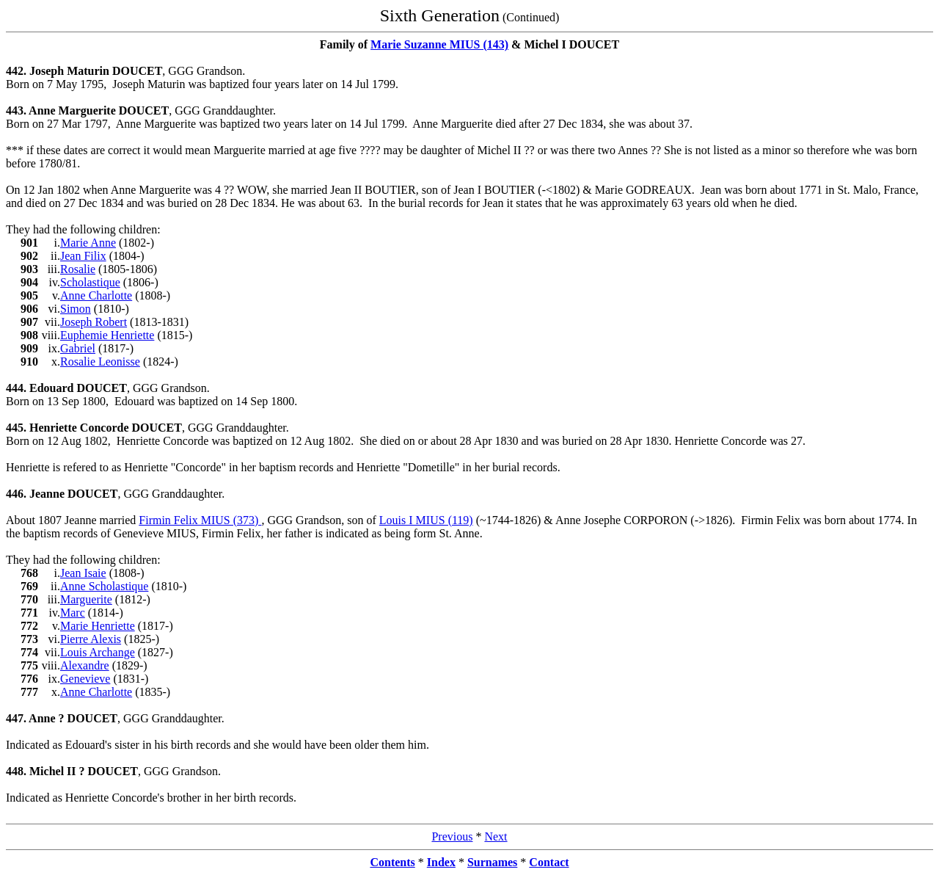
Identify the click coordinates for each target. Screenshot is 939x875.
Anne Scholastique (104, 586)
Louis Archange (97, 652)
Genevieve (85, 678)
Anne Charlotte (96, 295)
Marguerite (86, 599)
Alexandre (84, 665)
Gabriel (77, 348)
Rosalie (77, 269)
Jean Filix (83, 256)
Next (495, 836)
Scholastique (90, 282)
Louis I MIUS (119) (426, 520)
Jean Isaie (83, 573)
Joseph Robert (93, 322)
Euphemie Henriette (107, 335)
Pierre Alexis (90, 639)
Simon (75, 308)
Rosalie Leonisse (100, 361)
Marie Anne (88, 242)
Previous (451, 836)
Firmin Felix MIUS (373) (200, 520)
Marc (72, 612)
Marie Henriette (97, 626)
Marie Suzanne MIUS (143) (439, 44)
